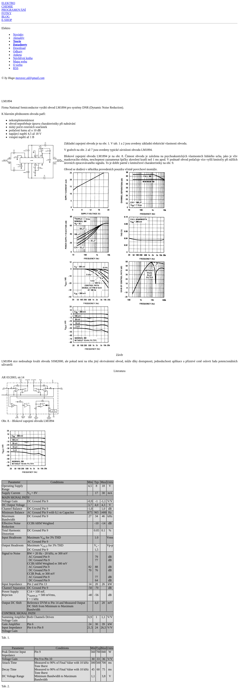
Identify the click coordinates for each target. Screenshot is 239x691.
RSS (15, 68)
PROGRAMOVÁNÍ (13, 9)
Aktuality (18, 37)
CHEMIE (7, 6)
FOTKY (6, 13)
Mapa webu (20, 61)
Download (19, 48)
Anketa (17, 54)
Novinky (18, 34)
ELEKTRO (8, 3)
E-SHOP (6, 20)
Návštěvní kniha (22, 58)
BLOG (5, 16)
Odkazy (17, 51)
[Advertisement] (69, 88)
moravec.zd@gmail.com (29, 78)
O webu (17, 64)
